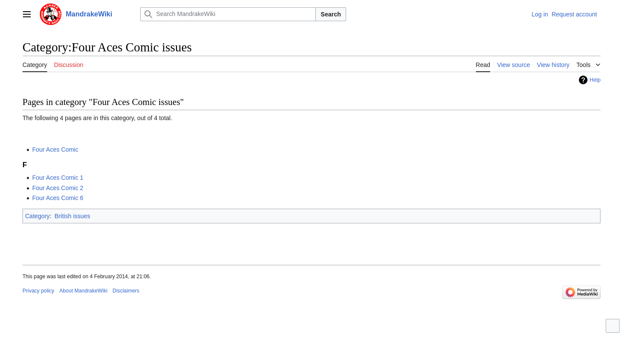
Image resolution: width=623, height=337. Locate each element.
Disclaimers (125, 291)
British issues (72, 216)
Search (331, 14)
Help (595, 80)
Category (37, 216)
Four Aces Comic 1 (57, 177)
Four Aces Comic (55, 149)
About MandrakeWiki (83, 291)
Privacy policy (38, 291)
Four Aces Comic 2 (57, 187)
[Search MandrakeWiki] (228, 14)
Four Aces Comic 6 (57, 197)
